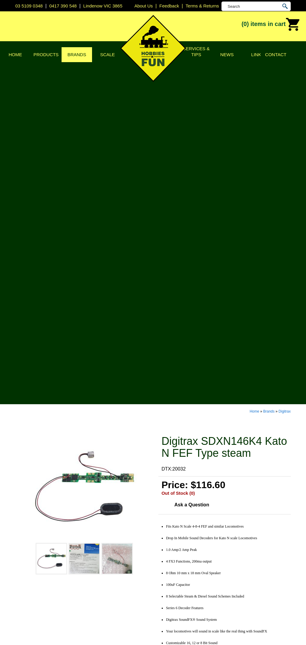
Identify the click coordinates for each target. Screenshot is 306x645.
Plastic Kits (91, 567)
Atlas (161, 529)
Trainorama (168, 597)
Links (257, 54)
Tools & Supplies (97, 589)
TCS (161, 589)
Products (46, 54)
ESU (161, 559)
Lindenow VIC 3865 (103, 5)
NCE (161, 574)
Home (15, 54)
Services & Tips (196, 51)
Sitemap (24, 628)
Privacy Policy (18, 544)
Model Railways (96, 544)
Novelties (89, 597)
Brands (77, 54)
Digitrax (285, 63)
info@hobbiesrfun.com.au (259, 552)
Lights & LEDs (94, 574)
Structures (90, 552)
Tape (84, 582)
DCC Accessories (98, 537)
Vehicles (88, 559)
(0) (270, 24)
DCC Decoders (95, 529)
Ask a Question (191, 156)
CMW (162, 544)
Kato (161, 567)
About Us (13, 537)
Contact (275, 54)
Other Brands (170, 604)
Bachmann (167, 537)
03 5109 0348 (29, 5)
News (227, 54)
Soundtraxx (168, 582)
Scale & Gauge (19, 567)
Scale (107, 54)
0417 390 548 (63, 5)
